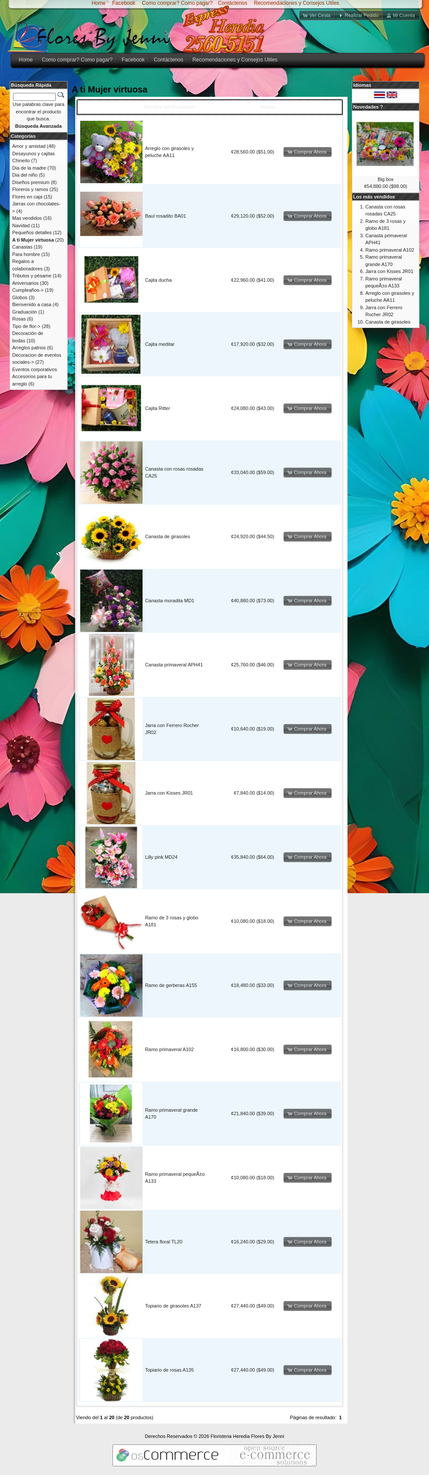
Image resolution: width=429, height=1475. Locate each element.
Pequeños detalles (32, 232)
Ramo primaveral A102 (169, 1049)
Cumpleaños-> (28, 290)
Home (99, 3)
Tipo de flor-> (26, 326)
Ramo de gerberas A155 (171, 985)
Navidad (21, 225)
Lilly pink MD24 (161, 857)
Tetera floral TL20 (163, 1241)
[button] (317, 15)
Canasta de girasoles (167, 536)
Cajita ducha (158, 280)
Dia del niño (24, 175)
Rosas (19, 318)
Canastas (22, 246)
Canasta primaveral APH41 (174, 664)
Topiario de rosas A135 (169, 1370)
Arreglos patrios (29, 347)
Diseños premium (31, 182)
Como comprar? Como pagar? (177, 3)
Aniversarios (25, 283)
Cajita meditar (160, 344)
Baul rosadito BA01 (165, 216)
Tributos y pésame (31, 275)
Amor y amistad (28, 146)
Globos (19, 297)
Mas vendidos (27, 218)
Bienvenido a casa (31, 304)
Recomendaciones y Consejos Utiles (295, 3)
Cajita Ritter (157, 408)
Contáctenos (232, 3)
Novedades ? (368, 106)
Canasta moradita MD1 (169, 600)
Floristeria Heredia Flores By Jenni (247, 1436)
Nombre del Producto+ (170, 106)
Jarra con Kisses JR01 (169, 793)
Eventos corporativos (34, 369)
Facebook (123, 3)
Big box (386, 179)
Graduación (24, 311)
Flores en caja (27, 196)
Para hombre (26, 254)
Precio (267, 106)
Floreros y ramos (30, 189)
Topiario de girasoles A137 (173, 1305)
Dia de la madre (29, 168)
